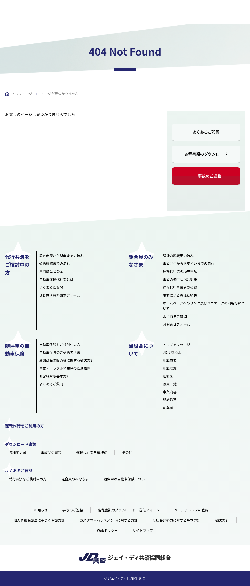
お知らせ (41, 509)
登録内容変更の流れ (178, 255)
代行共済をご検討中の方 (89, 14)
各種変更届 (17, 452)
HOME (60, 14)
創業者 (168, 407)
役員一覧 (170, 383)
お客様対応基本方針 (54, 376)
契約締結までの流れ (54, 263)
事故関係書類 (51, 452)
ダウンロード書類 (20, 444)
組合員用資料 (228, 4)
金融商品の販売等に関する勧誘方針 (66, 360)
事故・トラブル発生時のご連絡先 (64, 368)
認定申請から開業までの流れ (61, 255)
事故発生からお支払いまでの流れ (188, 263)
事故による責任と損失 (180, 295)
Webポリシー (107, 530)
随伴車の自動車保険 (160, 14)
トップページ (22, 93)
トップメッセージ (176, 344)
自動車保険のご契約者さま (59, 352)
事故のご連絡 (209, 176)
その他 (127, 452)
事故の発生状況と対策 (180, 279)
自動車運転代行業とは (56, 279)
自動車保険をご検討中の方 (59, 344)
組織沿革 (170, 399)
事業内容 (170, 391)
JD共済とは (172, 352)
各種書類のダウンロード (206, 154)
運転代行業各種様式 (91, 452)
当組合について (193, 14)
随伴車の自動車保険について (126, 478)
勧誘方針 (222, 520)
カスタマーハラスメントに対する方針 (108, 520)
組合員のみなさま (126, 14)
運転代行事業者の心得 (180, 287)
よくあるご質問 (178, 4)
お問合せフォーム (176, 324)
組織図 (168, 376)
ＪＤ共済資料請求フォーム (59, 295)
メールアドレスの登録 (191, 509)
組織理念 (170, 368)
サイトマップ (143, 530)
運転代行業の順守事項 (180, 271)
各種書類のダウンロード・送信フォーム (128, 509)
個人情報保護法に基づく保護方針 (39, 520)
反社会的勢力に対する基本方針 (176, 520)
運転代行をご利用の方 (226, 14)
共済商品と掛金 (51, 271)
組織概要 (170, 360)
